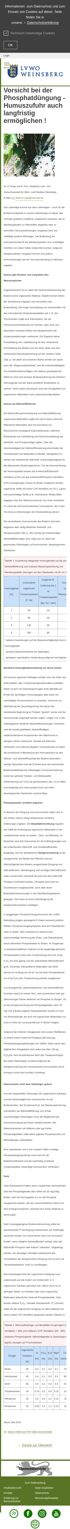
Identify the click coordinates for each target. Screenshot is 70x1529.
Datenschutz (42, 1492)
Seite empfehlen (44, 1487)
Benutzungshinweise (46, 1498)
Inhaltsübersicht (12, 1487)
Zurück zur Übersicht (37, 1445)
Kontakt (8, 1492)
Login (6, 55)
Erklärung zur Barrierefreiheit (12, 1500)
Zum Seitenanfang (35, 1482)
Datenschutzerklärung (43, 22)
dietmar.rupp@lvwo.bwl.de (29, 198)
